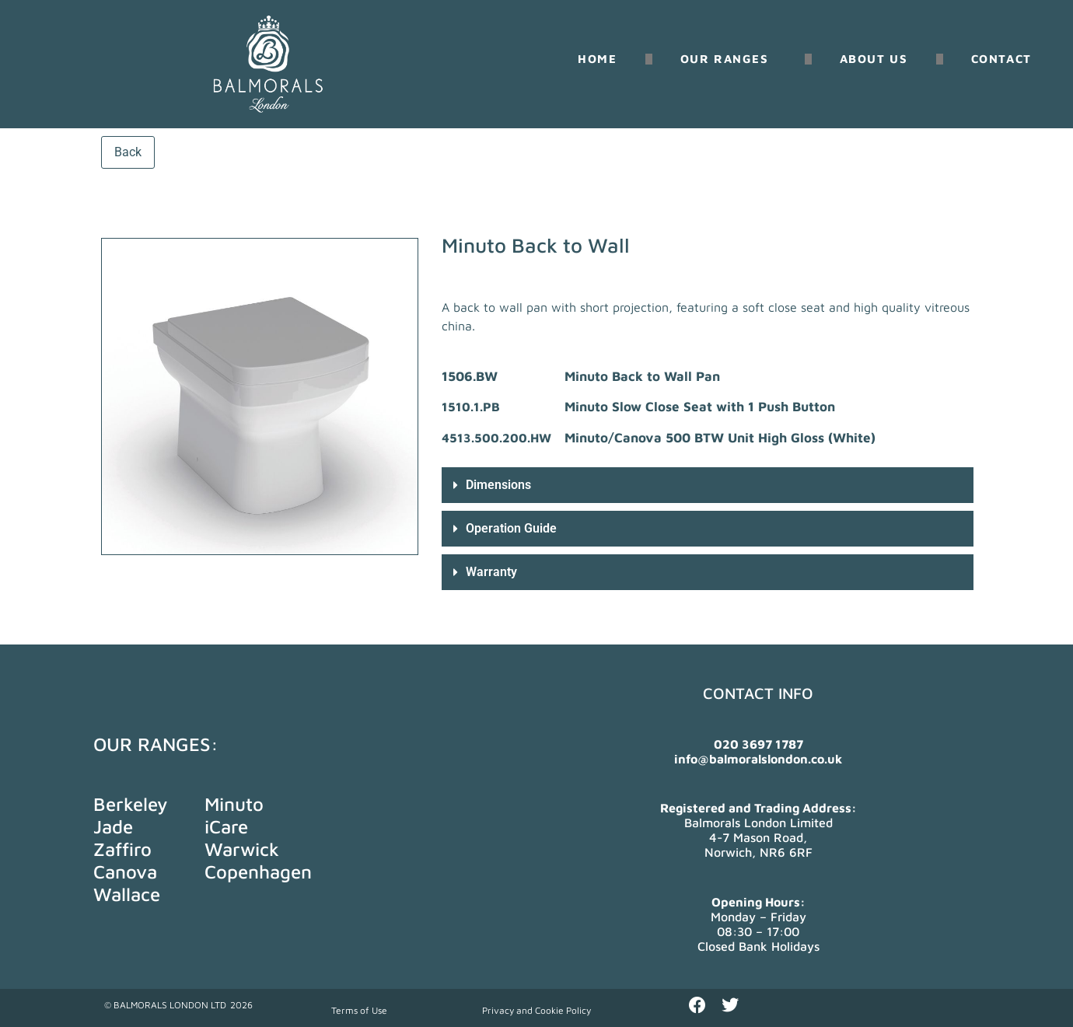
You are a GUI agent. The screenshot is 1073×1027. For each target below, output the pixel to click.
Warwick (241, 849)
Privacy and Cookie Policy (536, 1010)
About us (874, 58)
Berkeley (130, 804)
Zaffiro (122, 849)
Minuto (234, 804)
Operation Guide (511, 528)
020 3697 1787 (758, 744)
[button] (707, 485)
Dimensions (498, 484)
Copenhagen (258, 871)
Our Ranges (728, 59)
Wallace (126, 894)
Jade (113, 826)
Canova (125, 871)
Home (597, 58)
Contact (1001, 58)
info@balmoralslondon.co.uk (758, 759)
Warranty (491, 571)
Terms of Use (359, 1010)
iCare (226, 826)
